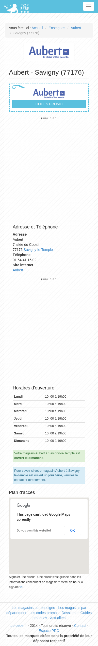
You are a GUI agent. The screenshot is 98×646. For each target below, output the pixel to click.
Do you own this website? (34, 530)
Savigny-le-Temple (38, 250)
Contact (80, 626)
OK (72, 530)
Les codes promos (43, 613)
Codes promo (49, 104)
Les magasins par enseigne (33, 608)
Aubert (76, 28)
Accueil (37, 28)
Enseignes (56, 28)
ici (21, 587)
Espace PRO (49, 631)
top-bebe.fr (18, 626)
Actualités (58, 618)
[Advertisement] (49, 169)
